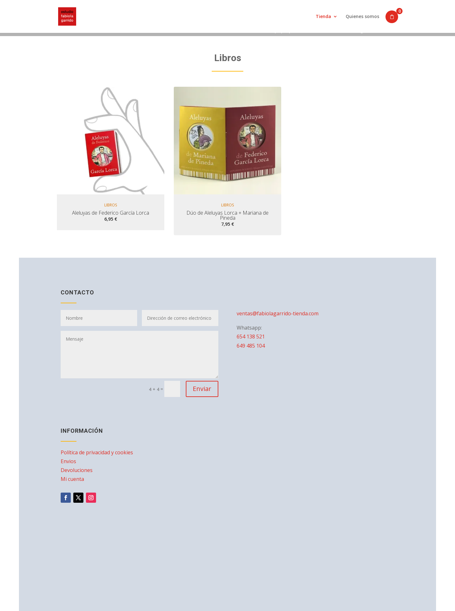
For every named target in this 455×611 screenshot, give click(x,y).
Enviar (202, 388)
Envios (68, 461)
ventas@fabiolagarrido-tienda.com (277, 313)
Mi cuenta (72, 479)
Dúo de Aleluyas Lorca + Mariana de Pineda (227, 215)
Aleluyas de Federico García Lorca (110, 212)
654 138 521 (251, 336)
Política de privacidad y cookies (97, 452)
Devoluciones (77, 470)
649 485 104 (251, 345)
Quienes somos (362, 16)
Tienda (323, 16)
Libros (110, 205)
